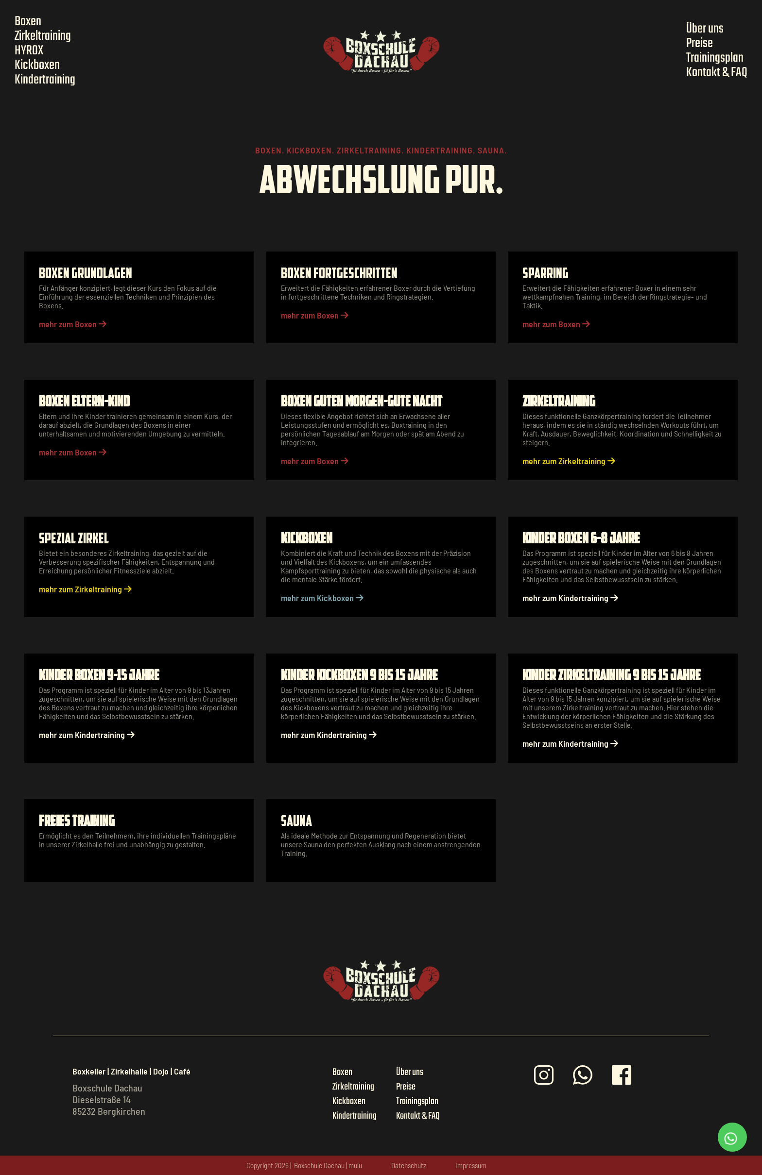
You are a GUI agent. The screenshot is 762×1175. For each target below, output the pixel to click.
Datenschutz (408, 1165)
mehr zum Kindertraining (570, 597)
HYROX (29, 51)
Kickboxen (37, 65)
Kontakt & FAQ (716, 73)
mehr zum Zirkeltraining (568, 460)
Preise (699, 43)
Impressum (470, 1165)
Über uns (705, 29)
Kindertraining (45, 80)
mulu (355, 1165)
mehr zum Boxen (72, 324)
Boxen (28, 22)
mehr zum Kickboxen (322, 597)
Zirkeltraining (43, 36)
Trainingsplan (715, 58)
